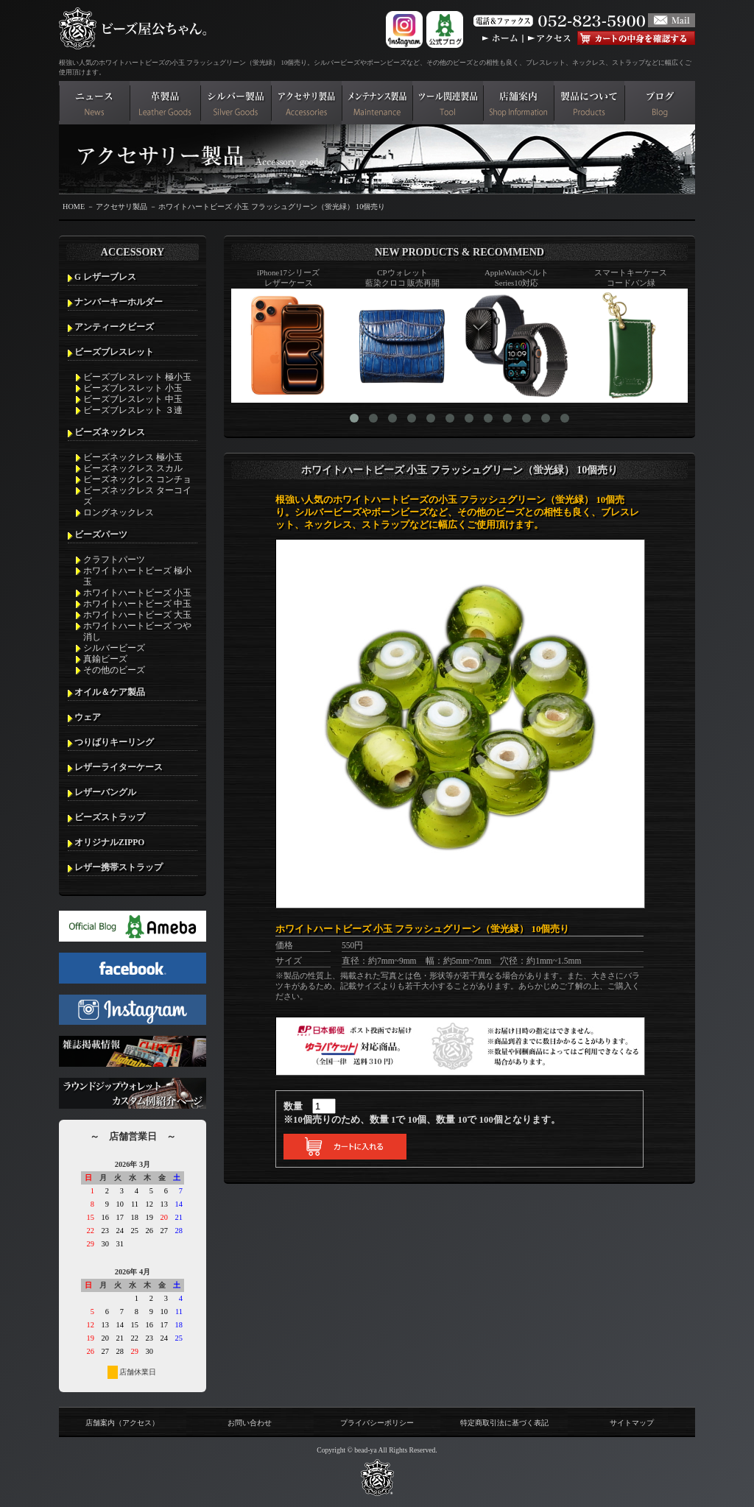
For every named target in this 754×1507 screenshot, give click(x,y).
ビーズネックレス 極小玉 (133, 457)
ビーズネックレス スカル (133, 468)
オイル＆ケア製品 (109, 692)
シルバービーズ (114, 647)
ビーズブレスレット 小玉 (133, 388)
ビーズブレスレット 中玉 (133, 399)
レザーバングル (105, 792)
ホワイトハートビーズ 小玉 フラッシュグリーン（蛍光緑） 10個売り (271, 206)
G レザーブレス (105, 276)
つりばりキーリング (114, 742)
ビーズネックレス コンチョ (137, 479)
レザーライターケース (118, 767)
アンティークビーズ (114, 326)
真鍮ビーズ (105, 658)
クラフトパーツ (114, 559)
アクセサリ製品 (121, 206)
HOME (74, 206)
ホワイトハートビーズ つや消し (137, 631)
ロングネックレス (118, 512)
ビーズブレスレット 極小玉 (137, 377)
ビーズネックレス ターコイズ (137, 496)
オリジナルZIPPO (109, 842)
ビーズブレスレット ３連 (133, 410)
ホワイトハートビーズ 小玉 (137, 592)
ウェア (87, 717)
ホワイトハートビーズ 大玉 (137, 614)
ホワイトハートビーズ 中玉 (137, 603)
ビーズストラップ (109, 817)
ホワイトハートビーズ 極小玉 (137, 576)
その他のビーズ (114, 670)
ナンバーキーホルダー (118, 301)
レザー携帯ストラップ (118, 867)
